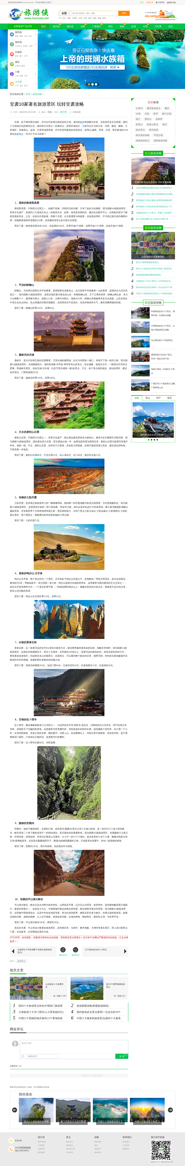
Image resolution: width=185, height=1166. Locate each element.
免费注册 (149, 2)
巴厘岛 (25, 46)
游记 (170, 26)
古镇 (80, 18)
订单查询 (160, 2)
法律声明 (41, 1149)
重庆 (167, 108)
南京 (164, 124)
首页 (43, 26)
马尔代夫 (18, 46)
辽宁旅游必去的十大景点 (96, 950)
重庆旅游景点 (153, 108)
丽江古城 (166, 113)
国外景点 (69, 1145)
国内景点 (69, 1142)
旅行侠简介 (42, 1142)
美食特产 (97, 1149)
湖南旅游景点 (142, 140)
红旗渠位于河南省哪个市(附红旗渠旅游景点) (35, 951)
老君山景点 (152, 124)
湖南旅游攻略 (160, 140)
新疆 (21, 36)
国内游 (57, 26)
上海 (16, 76)
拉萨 (90, 18)
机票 (133, 26)
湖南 (16, 36)
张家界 (159, 119)
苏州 (25, 86)
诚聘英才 (126, 1149)
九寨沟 (74, 18)
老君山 (139, 124)
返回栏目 (76, 951)
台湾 (25, 56)
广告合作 (126, 1145)
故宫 (104, 18)
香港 (16, 56)
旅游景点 (21, 961)
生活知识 (69, 1152)
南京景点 (140, 130)
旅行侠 (63, 112)
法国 (31, 46)
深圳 (21, 86)
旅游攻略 (37, 94)
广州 (16, 86)
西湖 (99, 18)
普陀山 (148, 119)
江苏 (25, 76)
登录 (141, 2)
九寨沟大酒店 (20, 66)
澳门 (21, 56)
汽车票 (158, 26)
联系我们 (126, 1142)
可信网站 (41, 1145)
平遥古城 (158, 135)
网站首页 (63, 951)
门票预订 (97, 26)
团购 (123, 26)
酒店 (110, 26)
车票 (146, 26)
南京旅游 (153, 130)
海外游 (70, 26)
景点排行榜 (70, 1149)
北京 (30, 36)
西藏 (21, 76)
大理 (85, 18)
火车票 (18, 82)
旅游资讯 (97, 1152)
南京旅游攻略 (142, 135)
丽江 (138, 119)
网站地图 (41, 1152)
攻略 (69, 18)
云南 (25, 36)
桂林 (94, 18)
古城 (138, 113)
